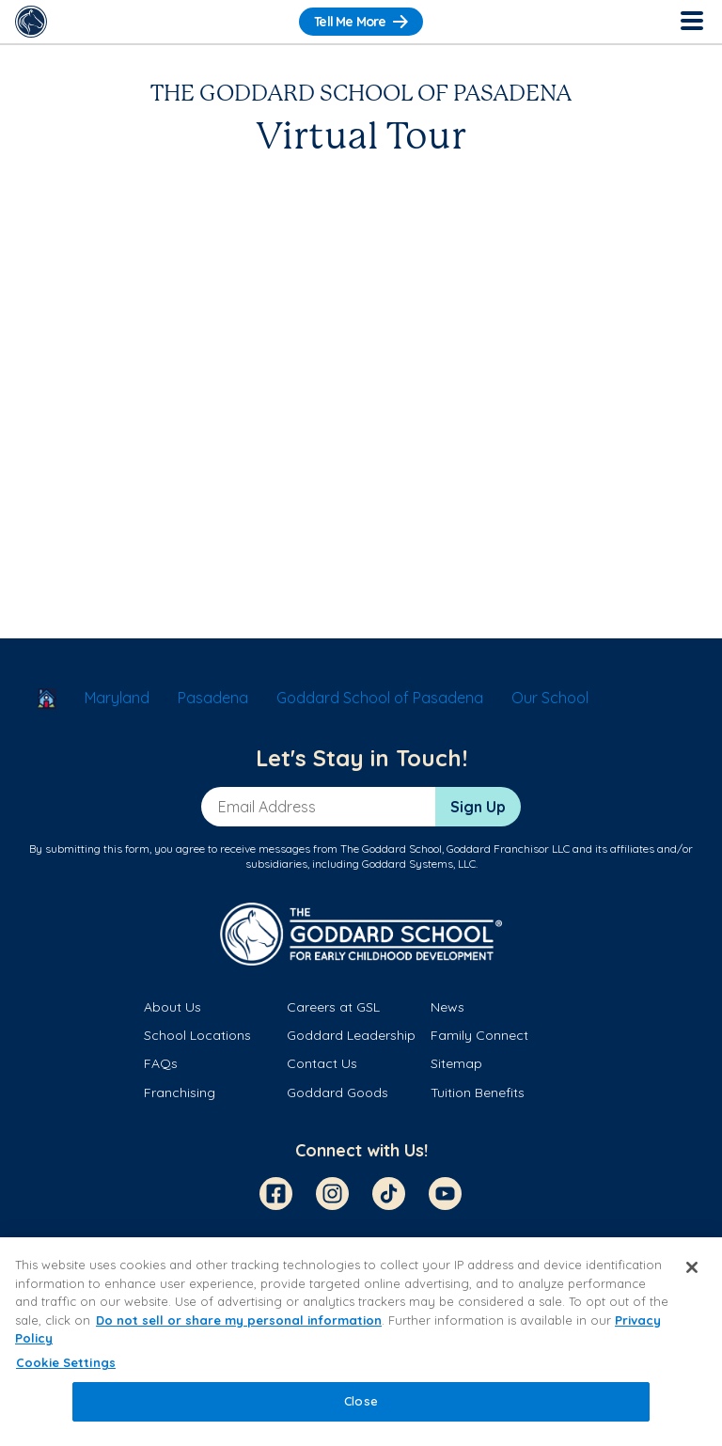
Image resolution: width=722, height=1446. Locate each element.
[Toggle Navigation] (691, 21)
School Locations (197, 1035)
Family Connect (479, 1035)
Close (361, 1400)
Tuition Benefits (478, 1092)
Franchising (179, 1092)
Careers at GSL (333, 1006)
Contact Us (322, 1063)
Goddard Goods (337, 1092)
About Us (172, 1006)
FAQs (161, 1063)
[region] (361, 1341)
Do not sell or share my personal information (239, 1320)
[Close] (692, 1267)
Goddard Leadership (351, 1035)
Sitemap (456, 1063)
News (447, 1006)
